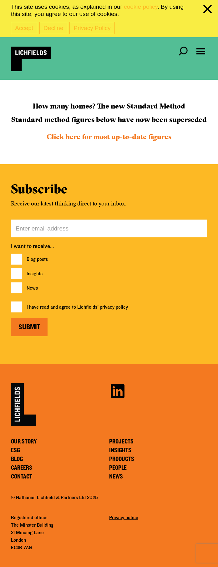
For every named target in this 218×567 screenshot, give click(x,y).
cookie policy (140, 6)
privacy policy (114, 307)
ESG (15, 450)
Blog (17, 459)
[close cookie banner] (208, 10)
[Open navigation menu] (201, 51)
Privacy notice (123, 517)
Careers (21, 468)
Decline (53, 28)
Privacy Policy (92, 28)
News (32, 288)
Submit (29, 327)
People (118, 468)
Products (121, 459)
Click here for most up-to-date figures (109, 136)
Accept (24, 28)
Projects (121, 441)
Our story (24, 441)
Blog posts (37, 259)
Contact (21, 476)
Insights (35, 273)
